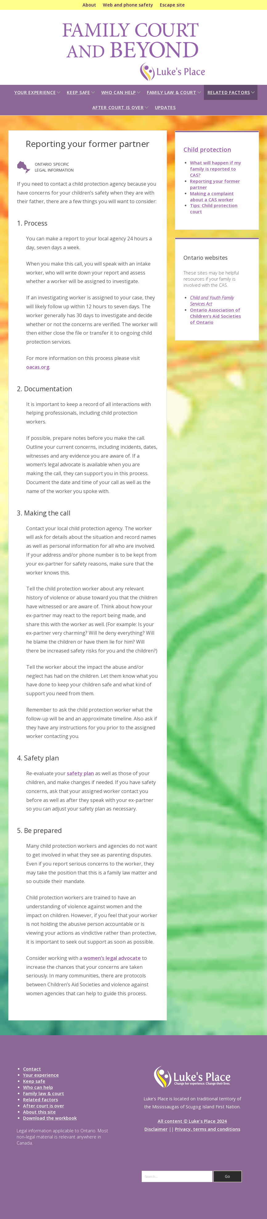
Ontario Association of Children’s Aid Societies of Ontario (215, 316)
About (89, 5)
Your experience (35, 92)
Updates (165, 107)
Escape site (172, 5)
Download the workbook (50, 1118)
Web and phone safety (128, 5)
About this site (39, 1112)
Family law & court (171, 92)
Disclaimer (156, 1129)
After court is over (118, 107)
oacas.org (37, 367)
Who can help (118, 92)
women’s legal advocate (112, 958)
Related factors (229, 92)
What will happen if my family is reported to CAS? (215, 169)
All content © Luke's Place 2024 (192, 1121)
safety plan (80, 773)
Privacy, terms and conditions (207, 1129)
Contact (32, 1069)
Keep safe (78, 92)
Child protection (207, 150)
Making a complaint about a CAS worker (212, 197)
